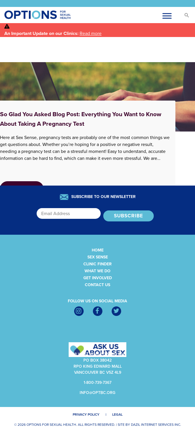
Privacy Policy (86, 414)
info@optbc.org (97, 392)
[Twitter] (116, 311)
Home (98, 250)
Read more (91, 33)
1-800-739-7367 (97, 382)
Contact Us (97, 284)
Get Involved (97, 277)
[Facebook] (97, 311)
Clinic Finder (97, 264)
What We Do (97, 271)
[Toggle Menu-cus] (167, 16)
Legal (117, 414)
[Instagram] (79, 311)
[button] (184, 16)
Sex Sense (97, 257)
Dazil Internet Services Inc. (156, 425)
